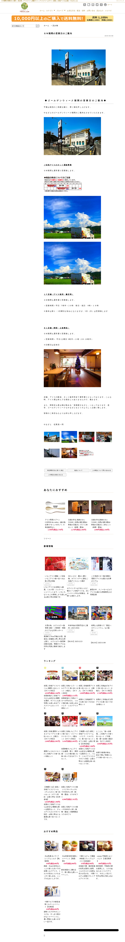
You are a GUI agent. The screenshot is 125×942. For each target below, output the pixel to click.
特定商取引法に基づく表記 (55, 470)
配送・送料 (81, 11)
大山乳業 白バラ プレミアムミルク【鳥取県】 (52, 858)
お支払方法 (71, 11)
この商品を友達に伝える (55, 475)
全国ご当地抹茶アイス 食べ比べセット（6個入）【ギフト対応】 (87, 688)
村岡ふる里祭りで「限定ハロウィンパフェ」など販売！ (101, 628)
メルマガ (108, 11)
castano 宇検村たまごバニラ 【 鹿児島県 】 (104, 858)
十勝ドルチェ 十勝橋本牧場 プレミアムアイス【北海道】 (87, 858)
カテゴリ (50, 11)
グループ (61, 11)
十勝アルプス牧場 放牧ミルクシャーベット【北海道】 (52, 904)
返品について (78, 470)
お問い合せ (91, 11)
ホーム (42, 11)
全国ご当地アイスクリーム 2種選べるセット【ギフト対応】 (52, 688)
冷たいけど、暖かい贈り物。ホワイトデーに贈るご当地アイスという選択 (78, 578)
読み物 (55, 25)
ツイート (47, 538)
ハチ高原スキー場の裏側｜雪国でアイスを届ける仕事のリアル (101, 578)
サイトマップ (120, 1)
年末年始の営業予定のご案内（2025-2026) (78, 627)
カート (109, 4)
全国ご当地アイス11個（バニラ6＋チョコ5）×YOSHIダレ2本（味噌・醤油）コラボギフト (69, 792)
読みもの (100, 11)
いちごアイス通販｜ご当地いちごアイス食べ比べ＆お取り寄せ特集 (55, 578)
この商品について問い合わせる (101, 470)
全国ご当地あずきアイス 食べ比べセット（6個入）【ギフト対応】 (104, 688)
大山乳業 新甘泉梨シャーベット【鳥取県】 (69, 858)
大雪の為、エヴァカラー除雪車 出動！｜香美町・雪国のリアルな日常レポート (55, 628)
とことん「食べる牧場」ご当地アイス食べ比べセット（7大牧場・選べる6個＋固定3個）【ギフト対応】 (104, 736)
